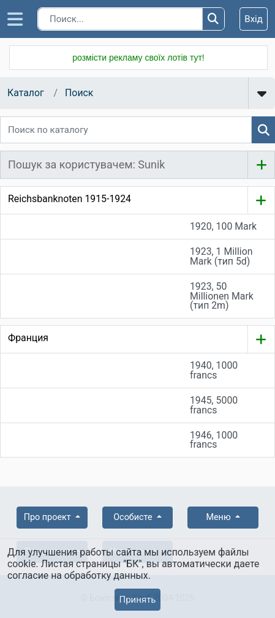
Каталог (25, 93)
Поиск (79, 93)
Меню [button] (219, 517)
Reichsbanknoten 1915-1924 (69, 199)
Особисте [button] (133, 517)
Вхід (253, 18)
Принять (137, 599)
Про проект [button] (48, 517)
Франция (28, 338)
